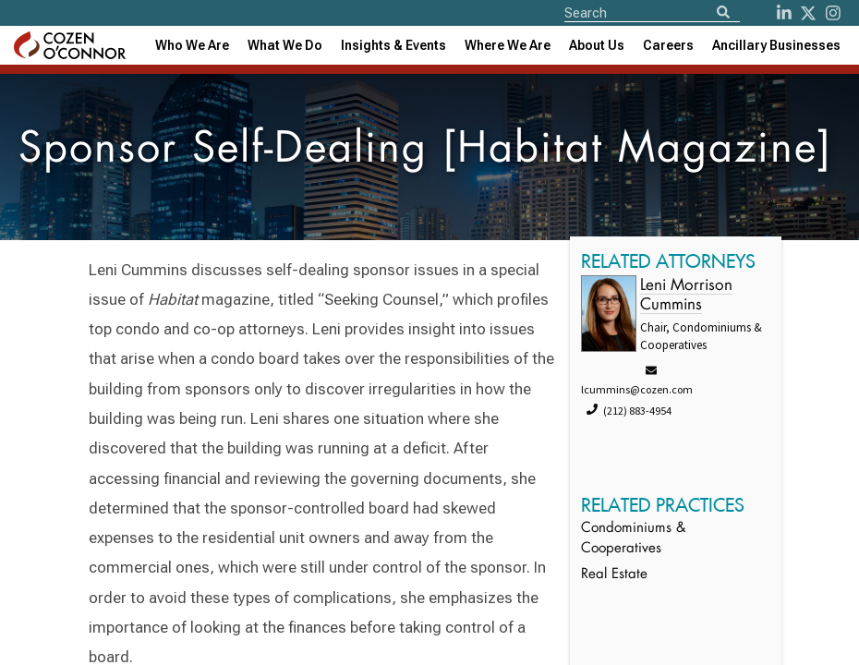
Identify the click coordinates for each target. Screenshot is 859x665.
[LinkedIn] (784, 13)
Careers (668, 45)
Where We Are (507, 45)
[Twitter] (808, 13)
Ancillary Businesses (776, 45)
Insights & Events (393, 45)
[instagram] (833, 13)
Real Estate (614, 575)
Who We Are (192, 45)
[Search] (723, 13)
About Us (596, 45)
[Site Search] (652, 12)
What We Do (285, 45)
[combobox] (393, 45)
